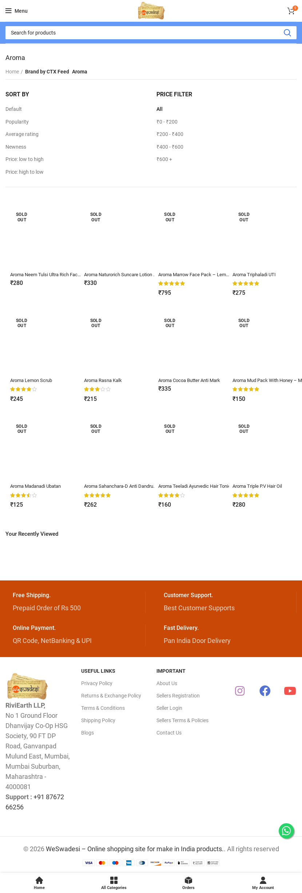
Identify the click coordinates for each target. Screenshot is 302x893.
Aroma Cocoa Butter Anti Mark (192, 380)
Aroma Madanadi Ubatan (37, 486)
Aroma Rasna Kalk (105, 380)
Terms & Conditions (103, 708)
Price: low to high (24, 159)
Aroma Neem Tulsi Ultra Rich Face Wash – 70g (61, 274)
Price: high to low (24, 172)
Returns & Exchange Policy (111, 695)
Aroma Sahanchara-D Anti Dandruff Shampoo (135, 486)
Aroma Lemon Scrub (32, 380)
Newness (15, 147)
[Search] (151, 32)
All (159, 109)
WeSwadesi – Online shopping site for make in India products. (135, 848)
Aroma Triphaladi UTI (256, 274)
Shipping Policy (98, 720)
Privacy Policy (96, 683)
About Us (166, 683)
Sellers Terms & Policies (182, 720)
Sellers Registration (178, 695)
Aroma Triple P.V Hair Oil (260, 486)
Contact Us (169, 733)
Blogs (87, 733)
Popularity (17, 122)
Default (13, 109)
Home (12, 72)
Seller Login (169, 708)
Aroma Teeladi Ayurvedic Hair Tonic (197, 486)
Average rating (22, 134)
